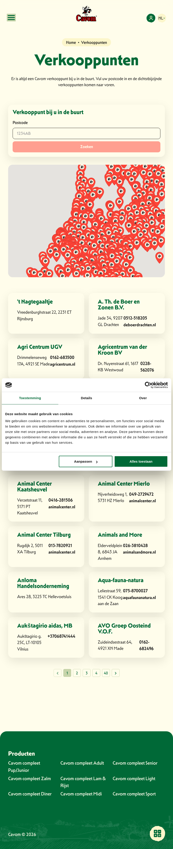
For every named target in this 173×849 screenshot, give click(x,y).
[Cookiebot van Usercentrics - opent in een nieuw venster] (148, 385)
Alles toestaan (141, 461)
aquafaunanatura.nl (139, 597)
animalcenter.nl (61, 506)
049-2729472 (141, 494)
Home (71, 42)
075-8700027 (135, 590)
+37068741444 (61, 636)
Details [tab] (86, 398)
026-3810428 (135, 545)
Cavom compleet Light (134, 778)
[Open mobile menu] (11, 17)
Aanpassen (86, 461)
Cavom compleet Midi (81, 794)
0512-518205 (135, 318)
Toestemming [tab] (30, 398)
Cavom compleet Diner (30, 794)
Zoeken (86, 146)
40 (106, 673)
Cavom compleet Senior (135, 763)
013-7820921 (60, 545)
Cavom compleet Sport (134, 794)
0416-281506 (60, 500)
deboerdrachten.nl (139, 324)
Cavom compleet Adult (82, 763)
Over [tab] (143, 398)
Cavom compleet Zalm (29, 778)
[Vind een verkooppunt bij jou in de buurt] (157, 833)
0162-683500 (62, 357)
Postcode (20, 122)
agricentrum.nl (62, 364)
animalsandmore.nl (139, 552)
